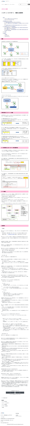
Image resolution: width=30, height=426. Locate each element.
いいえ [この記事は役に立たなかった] (19, 392)
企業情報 (17, 415)
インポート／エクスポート (12, 4)
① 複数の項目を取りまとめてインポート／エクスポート (12, 22)
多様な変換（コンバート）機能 (7, 21)
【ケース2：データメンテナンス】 (9, 19)
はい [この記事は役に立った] (10, 392)
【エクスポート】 (7, 36)
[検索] (23, 4)
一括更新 (2, 407)
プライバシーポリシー (19, 416)
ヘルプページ (2, 4)
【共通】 (6, 34)
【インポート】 (7, 35)
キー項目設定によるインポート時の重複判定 (9, 26)
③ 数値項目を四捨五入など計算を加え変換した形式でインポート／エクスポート (16, 25)
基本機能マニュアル (7, 4)
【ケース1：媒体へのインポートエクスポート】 (11, 18)
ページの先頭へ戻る (4, 397)
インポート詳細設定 (4, 404)
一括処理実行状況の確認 (11, 234)
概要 (3, 17)
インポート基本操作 (4, 401)
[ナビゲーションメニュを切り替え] (27, 1)
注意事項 (4, 33)
